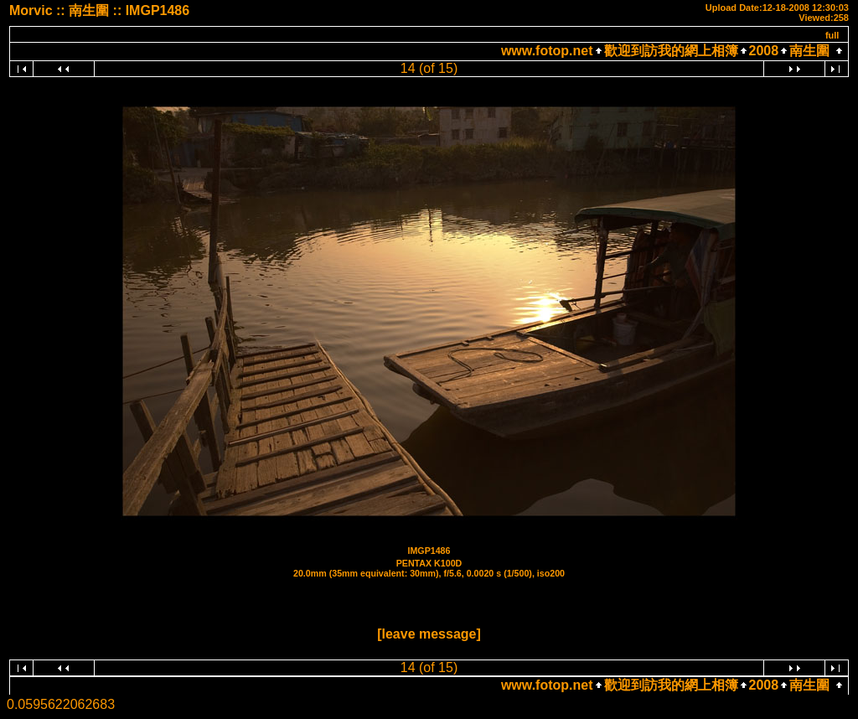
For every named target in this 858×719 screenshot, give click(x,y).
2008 (764, 51)
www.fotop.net (547, 51)
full (832, 35)
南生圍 (809, 51)
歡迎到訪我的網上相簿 (671, 51)
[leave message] (429, 634)
